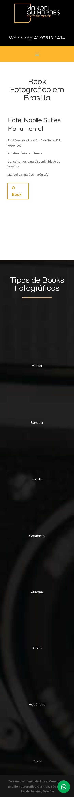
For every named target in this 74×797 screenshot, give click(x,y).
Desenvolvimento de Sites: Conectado (37, 781)
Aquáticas (37, 705)
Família (37, 479)
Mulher (37, 366)
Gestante (37, 536)
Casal (37, 761)
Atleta (37, 648)
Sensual (37, 423)
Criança (37, 592)
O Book (16, 191)
